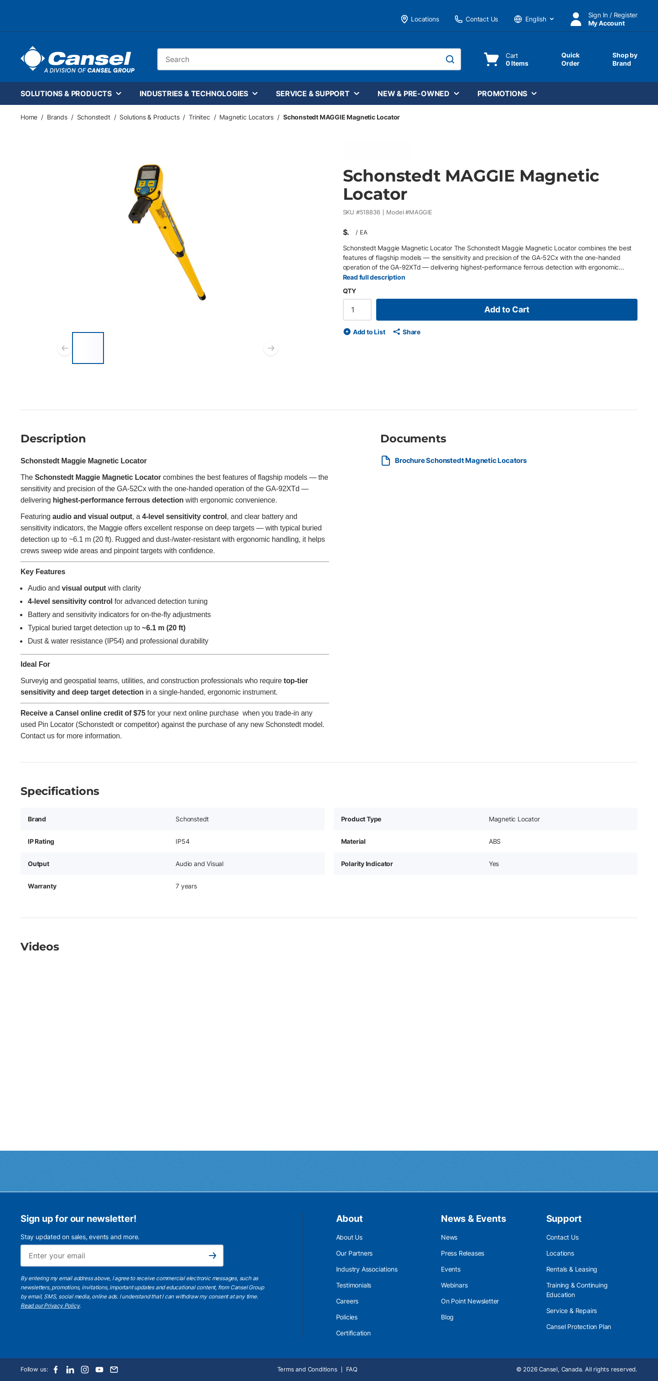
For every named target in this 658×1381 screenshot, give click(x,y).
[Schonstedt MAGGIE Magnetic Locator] (88, 348)
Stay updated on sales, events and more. (80, 1237)
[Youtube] (99, 1369)
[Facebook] (55, 1369)
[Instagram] (84, 1369)
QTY (349, 291)
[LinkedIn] (70, 1369)
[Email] (114, 1369)
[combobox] (309, 59)
